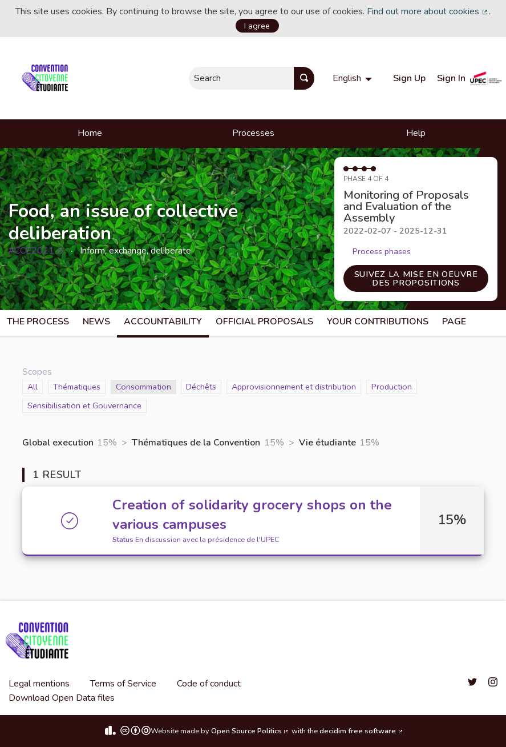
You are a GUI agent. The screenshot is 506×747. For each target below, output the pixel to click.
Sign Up (409, 78)
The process (38, 321)
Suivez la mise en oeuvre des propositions (416, 278)
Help (416, 133)
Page (454, 321)
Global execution (58, 442)
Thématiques (76, 386)
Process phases (382, 251)
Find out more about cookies (428, 11)
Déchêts (201, 386)
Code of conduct (209, 683)
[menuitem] (354, 78)
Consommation (143, 386)
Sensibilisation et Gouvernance (84, 405)
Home (90, 133)
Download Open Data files (62, 698)
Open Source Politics (250, 731)
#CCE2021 (36, 250)
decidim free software (361, 731)
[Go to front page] (47, 78)
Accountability (163, 321)
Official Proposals (264, 321)
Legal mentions (39, 683)
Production (391, 386)
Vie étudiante (327, 442)
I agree (257, 25)
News (96, 321)
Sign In (451, 78)
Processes (253, 133)
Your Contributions (377, 321)
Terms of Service (123, 683)
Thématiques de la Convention (196, 442)
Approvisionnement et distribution (294, 386)
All (35, 386)
